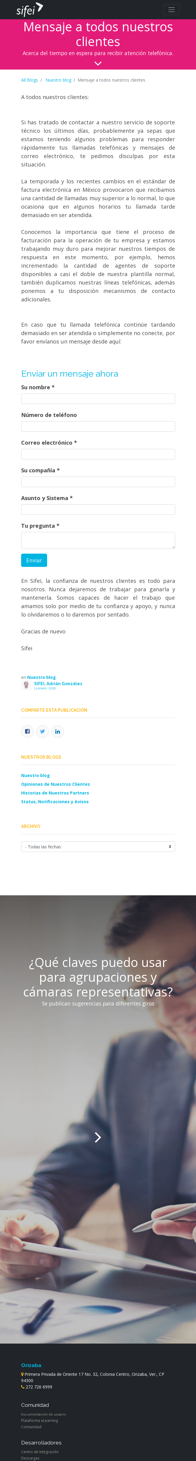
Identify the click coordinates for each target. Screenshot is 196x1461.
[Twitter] (42, 731)
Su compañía (38, 470)
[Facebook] (27, 731)
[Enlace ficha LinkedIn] (57, 731)
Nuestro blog (58, 80)
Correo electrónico (46, 442)
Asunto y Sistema (44, 498)
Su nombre (35, 387)
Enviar (34, 560)
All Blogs (29, 80)
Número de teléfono (49, 414)
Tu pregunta (38, 525)
